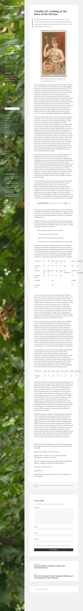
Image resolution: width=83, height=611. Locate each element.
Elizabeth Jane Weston (10, 80)
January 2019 (8, 146)
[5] (43, 177)
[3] (52, 137)
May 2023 (7, 127)
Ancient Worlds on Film (10, 76)
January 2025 (8, 123)
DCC (6, 27)
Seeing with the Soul (9, 41)
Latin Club (7, 22)
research (7, 99)
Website (36, 539)
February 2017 (8, 163)
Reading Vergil (8, 97)
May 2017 (7, 158)
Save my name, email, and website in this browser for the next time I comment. (53, 545)
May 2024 (7, 125)
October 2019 (8, 141)
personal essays (8, 90)
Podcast (6, 92)
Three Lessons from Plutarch (11, 45)
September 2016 (8, 167)
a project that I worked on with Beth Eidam (58, 113)
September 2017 (8, 156)
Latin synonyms (66, 485)
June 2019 (7, 144)
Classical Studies (12, 6)
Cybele (68, 86)
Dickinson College (9, 17)
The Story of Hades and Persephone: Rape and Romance (11, 178)
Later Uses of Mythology (10, 85)
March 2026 (7, 118)
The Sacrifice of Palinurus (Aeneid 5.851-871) (10, 62)
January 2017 (8, 165)
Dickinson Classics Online (10, 78)
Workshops (7, 25)
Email (36, 533)
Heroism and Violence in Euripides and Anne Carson (11, 37)
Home (6, 15)
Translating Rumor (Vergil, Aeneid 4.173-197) (11, 66)
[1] (56, 124)
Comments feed (8, 210)
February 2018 (8, 153)
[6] (52, 249)
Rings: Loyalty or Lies (9, 43)
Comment (37, 507)
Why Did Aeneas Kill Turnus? (11, 50)
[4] (58, 168)
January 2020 (8, 139)
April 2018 (7, 151)
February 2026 (8, 120)
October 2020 (8, 132)
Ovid (6, 87)
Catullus (60, 485)
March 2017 (7, 160)
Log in (6, 205)
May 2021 (7, 130)
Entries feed (7, 207)
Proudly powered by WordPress (41, 589)
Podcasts (7, 94)
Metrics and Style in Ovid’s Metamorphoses (11, 182)
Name (36, 527)
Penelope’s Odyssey (9, 48)
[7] (44, 387)
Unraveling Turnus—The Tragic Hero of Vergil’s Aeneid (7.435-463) (12, 58)
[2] (56, 128)
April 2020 (7, 137)
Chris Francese (8, 182)
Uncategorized (8, 102)
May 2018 (7, 149)
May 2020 (7, 134)
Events (6, 83)
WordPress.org (8, 212)
